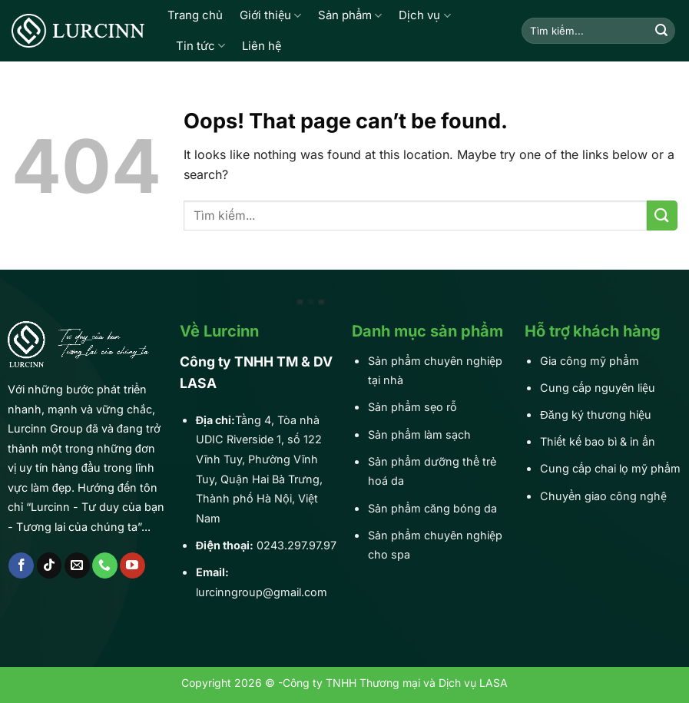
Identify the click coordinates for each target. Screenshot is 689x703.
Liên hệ (261, 45)
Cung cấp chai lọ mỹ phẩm (610, 468)
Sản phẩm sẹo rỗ (412, 406)
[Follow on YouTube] (132, 565)
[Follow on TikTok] (49, 565)
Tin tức (200, 46)
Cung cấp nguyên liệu (597, 387)
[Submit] (661, 31)
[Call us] (105, 565)
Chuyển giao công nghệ (603, 495)
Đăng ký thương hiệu (595, 414)
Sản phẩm (350, 15)
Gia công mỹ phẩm (589, 360)
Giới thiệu (270, 15)
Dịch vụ (424, 15)
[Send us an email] (77, 565)
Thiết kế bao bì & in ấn (597, 441)
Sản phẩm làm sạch (419, 434)
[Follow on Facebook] (21, 565)
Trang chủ (195, 15)
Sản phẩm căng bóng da (432, 508)
